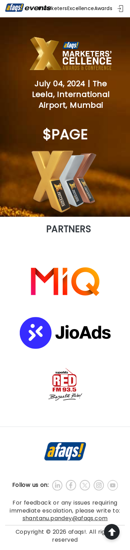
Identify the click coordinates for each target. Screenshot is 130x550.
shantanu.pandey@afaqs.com (65, 518)
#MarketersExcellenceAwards (74, 8)
